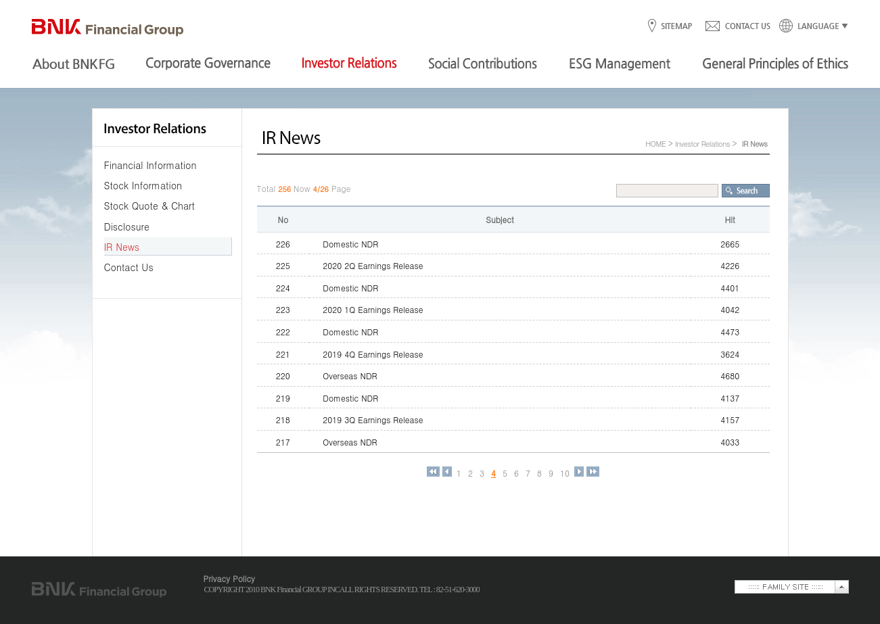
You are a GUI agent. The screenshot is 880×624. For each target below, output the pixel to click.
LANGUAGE (809, 27)
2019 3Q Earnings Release (373, 419)
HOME (655, 144)
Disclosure (126, 226)
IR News (122, 247)
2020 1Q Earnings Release (373, 309)
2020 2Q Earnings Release (373, 265)
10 (565, 473)
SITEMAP (676, 27)
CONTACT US (737, 27)
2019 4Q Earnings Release (373, 354)
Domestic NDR (350, 243)
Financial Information (150, 165)
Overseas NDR (350, 375)
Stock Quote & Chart (149, 205)
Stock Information (143, 185)
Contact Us (129, 267)
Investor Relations (702, 144)
